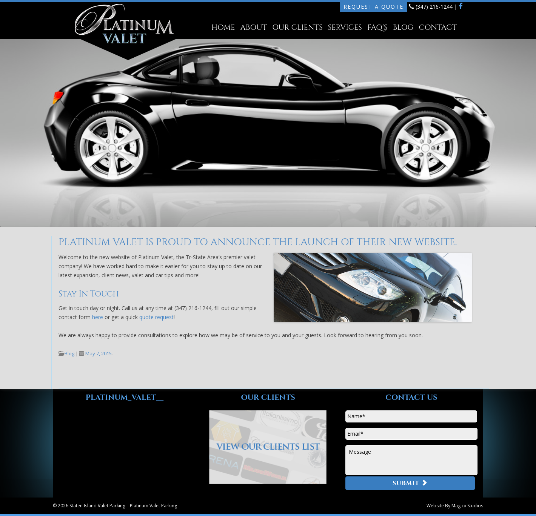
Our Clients (297, 27)
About (253, 27)
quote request (156, 317)
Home (223, 27)
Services (345, 27)
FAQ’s (377, 27)
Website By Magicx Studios (455, 505)
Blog (403, 27)
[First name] (411, 416)
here (97, 317)
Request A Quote (373, 6)
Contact (437, 27)
